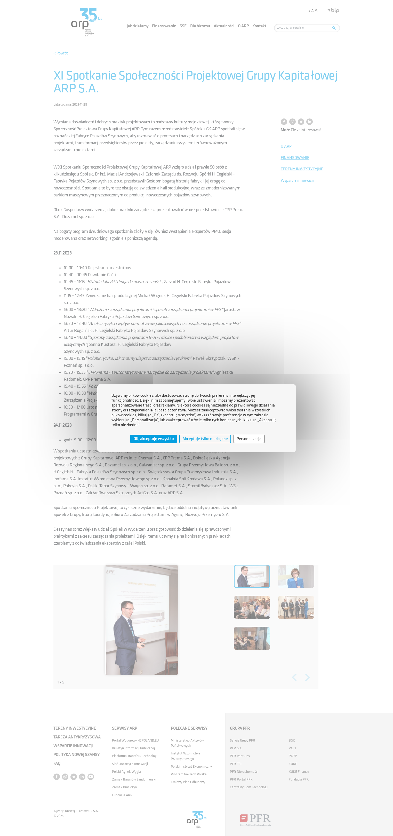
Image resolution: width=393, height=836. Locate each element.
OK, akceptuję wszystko (153, 438)
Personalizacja (249, 438)
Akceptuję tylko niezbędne (205, 438)
